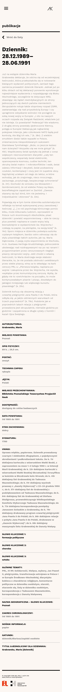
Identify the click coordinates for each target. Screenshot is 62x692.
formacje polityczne (13, 537)
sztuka (5, 559)
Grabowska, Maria (12, 327)
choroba (6, 548)
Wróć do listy (15, 37)
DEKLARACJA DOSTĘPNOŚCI (12, 677)
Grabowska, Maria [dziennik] (18, 649)
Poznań (6, 605)
